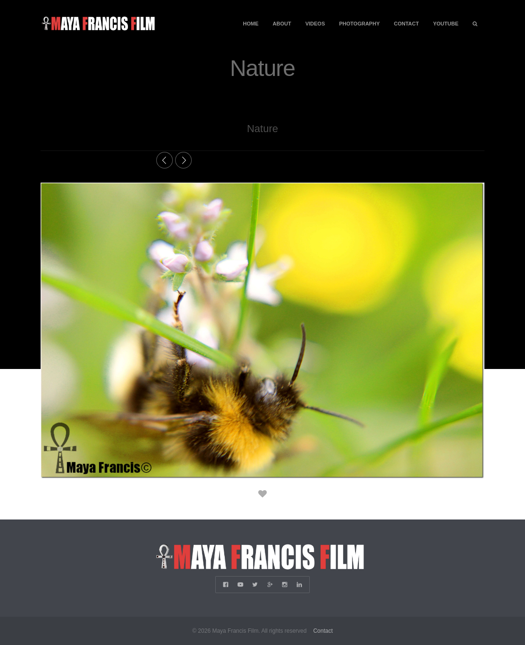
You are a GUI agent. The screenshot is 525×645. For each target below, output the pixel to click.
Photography (359, 23)
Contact (406, 23)
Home (251, 23)
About (282, 23)
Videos (315, 23)
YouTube (445, 23)
